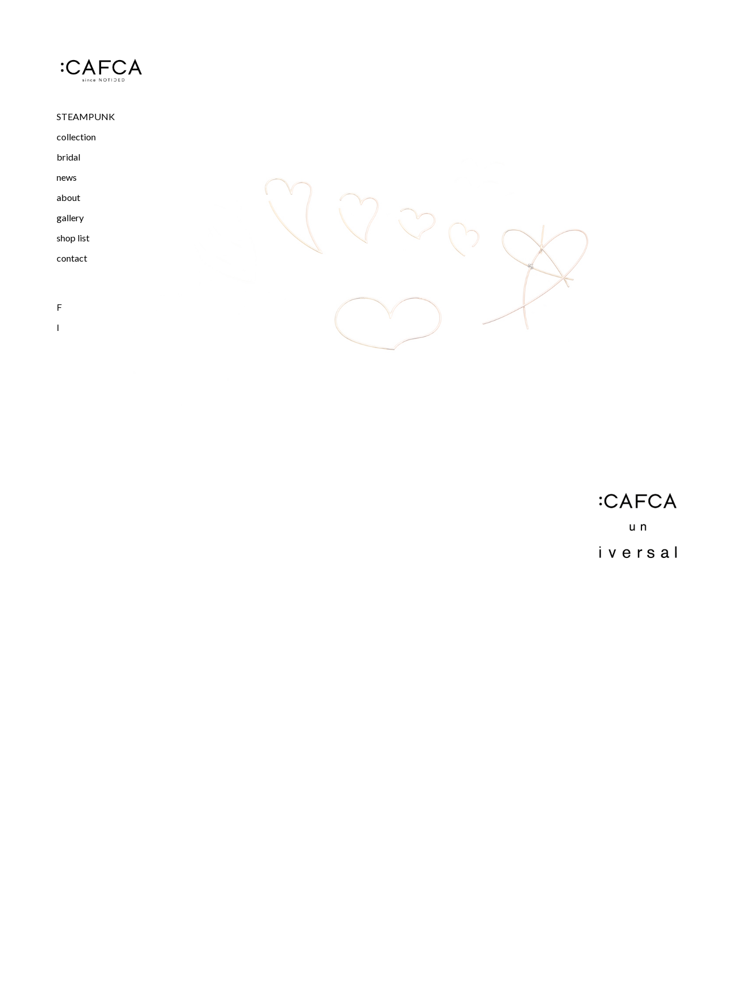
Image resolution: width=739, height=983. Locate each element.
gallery (70, 217)
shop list (73, 237)
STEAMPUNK (86, 116)
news (67, 177)
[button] (101, 136)
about (68, 197)
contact (72, 257)
